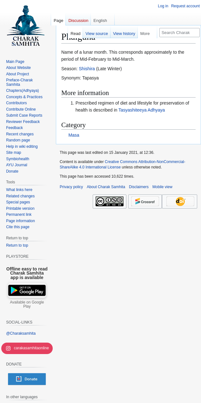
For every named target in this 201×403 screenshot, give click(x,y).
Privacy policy (71, 187)
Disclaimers (139, 187)
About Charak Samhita (106, 187)
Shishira (87, 68)
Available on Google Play (27, 304)
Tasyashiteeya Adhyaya (141, 110)
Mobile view (162, 187)
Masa (73, 135)
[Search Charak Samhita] (179, 32)
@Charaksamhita (21, 333)
